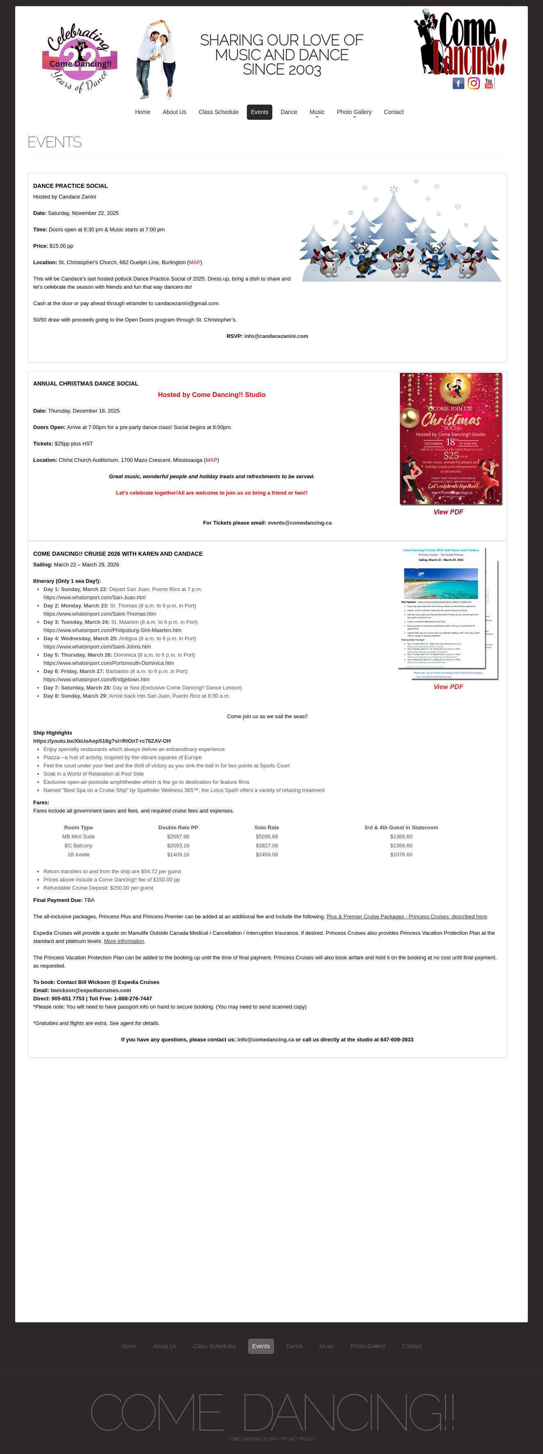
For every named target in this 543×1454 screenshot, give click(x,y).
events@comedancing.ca (300, 523)
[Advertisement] (267, 1186)
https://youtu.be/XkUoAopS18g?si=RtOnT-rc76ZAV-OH (102, 741)
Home (142, 112)
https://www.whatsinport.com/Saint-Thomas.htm (99, 614)
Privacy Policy (298, 1439)
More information (124, 941)
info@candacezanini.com (276, 336)
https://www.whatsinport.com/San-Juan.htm (94, 597)
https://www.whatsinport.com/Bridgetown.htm (96, 679)
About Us (175, 112)
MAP (195, 262)
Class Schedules (214, 1346)
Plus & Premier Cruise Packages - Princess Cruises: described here (406, 916)
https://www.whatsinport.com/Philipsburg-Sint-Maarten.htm (112, 630)
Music (317, 112)
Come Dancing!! (271, 1412)
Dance (289, 112)
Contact (394, 112)
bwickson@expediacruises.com (91, 990)
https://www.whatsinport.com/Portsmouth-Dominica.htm (108, 663)
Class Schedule (218, 112)
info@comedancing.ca (265, 1039)
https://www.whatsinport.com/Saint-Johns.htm (97, 647)
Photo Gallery (354, 112)
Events (260, 112)
